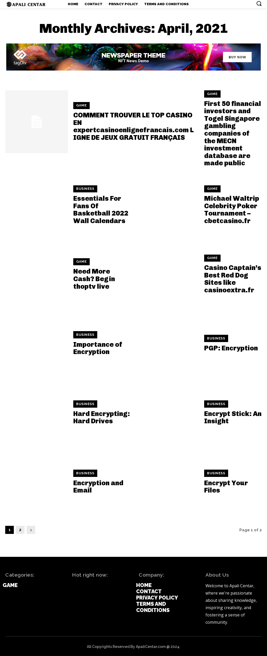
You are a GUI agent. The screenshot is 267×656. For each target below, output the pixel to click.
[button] (259, 3)
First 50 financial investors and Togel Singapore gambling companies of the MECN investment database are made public (232, 132)
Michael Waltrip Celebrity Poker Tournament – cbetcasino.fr (231, 208)
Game (81, 105)
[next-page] (31, 529)
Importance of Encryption (97, 347)
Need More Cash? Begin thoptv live (94, 277)
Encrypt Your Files (226, 485)
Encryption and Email (98, 485)
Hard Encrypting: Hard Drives (101, 416)
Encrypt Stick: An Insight (233, 416)
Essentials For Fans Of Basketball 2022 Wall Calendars (100, 208)
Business (85, 188)
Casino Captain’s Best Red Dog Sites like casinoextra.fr (232, 277)
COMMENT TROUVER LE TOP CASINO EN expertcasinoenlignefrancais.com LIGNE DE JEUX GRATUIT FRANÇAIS (133, 126)
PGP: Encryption (231, 347)
